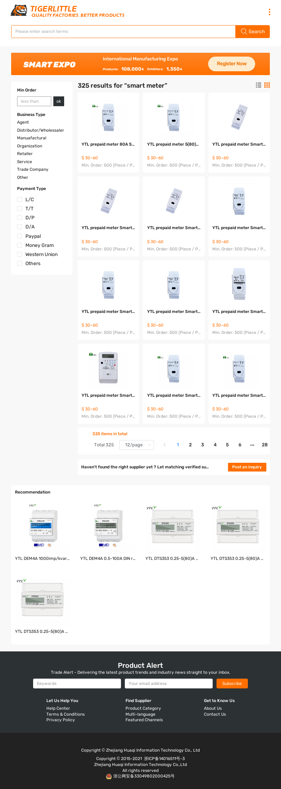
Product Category (143, 708)
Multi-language (140, 714)
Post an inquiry (247, 467)
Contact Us (215, 714)
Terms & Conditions (65, 714)
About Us (213, 708)
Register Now (231, 64)
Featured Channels (144, 719)
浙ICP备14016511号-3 (164, 758)
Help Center (58, 708)
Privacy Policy (60, 719)
